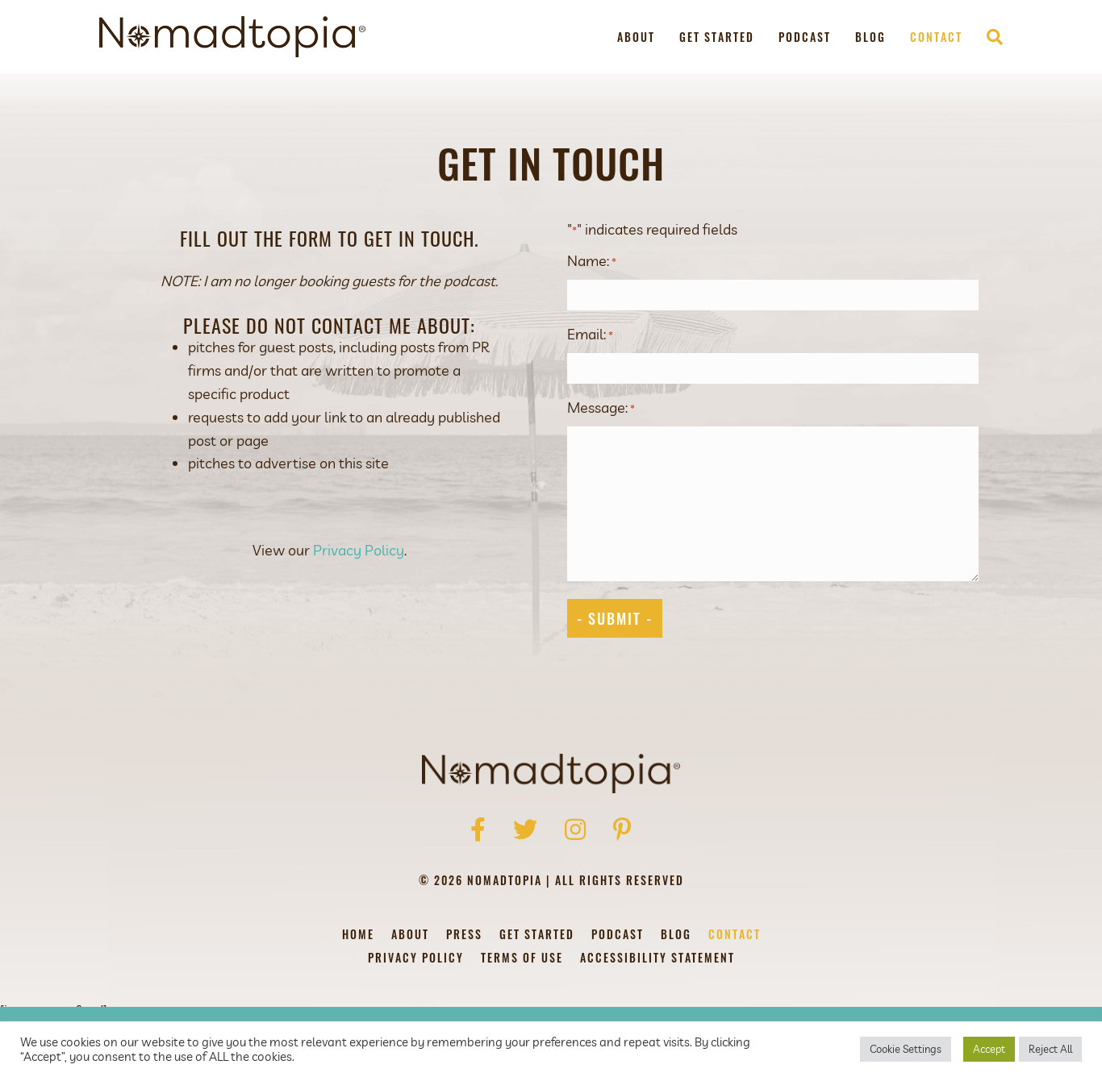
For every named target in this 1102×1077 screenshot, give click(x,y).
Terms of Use (522, 957)
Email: (590, 333)
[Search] (989, 37)
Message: (601, 406)
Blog (870, 36)
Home (358, 934)
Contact (936, 36)
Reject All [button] (1050, 1048)
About (636, 36)
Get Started (716, 36)
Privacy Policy (358, 550)
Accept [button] (989, 1048)
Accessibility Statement (657, 957)
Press (464, 934)
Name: (591, 261)
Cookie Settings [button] (905, 1048)
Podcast (804, 36)
